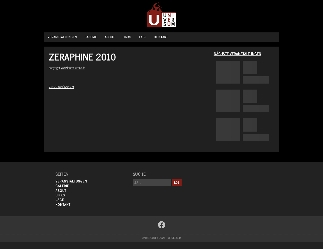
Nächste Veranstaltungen (237, 53)
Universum (161, 15)
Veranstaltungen (62, 36)
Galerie (91, 36)
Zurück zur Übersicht (61, 86)
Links (127, 36)
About (110, 36)
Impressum (174, 237)
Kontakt (161, 36)
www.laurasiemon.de (73, 67)
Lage (143, 36)
